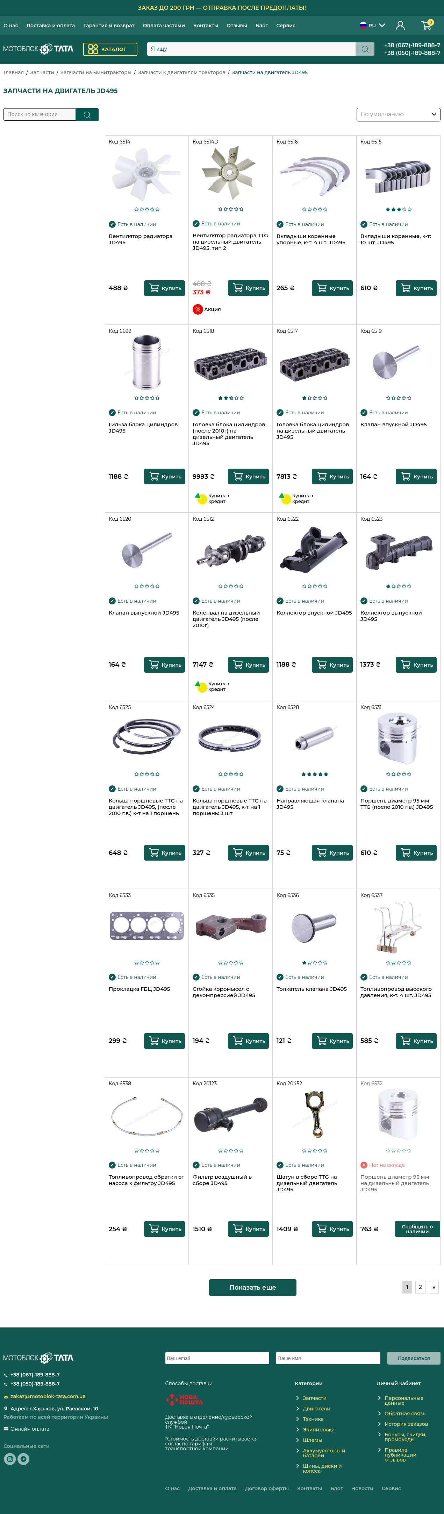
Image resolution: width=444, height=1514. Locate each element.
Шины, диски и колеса (322, 1468)
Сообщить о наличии (417, 1229)
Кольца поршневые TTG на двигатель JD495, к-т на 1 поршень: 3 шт (230, 807)
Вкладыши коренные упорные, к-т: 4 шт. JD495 (311, 239)
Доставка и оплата (51, 25)
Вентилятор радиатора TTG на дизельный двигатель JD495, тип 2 (230, 241)
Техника (313, 1419)
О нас (10, 25)
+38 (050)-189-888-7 (412, 53)
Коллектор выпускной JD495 (391, 616)
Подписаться (414, 1358)
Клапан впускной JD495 (393, 424)
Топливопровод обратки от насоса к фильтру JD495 (146, 1180)
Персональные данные (404, 1400)
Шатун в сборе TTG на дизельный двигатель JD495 (307, 1183)
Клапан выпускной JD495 (144, 613)
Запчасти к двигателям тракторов (181, 72)
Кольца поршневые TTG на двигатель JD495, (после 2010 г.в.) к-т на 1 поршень (146, 807)
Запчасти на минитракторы (95, 72)
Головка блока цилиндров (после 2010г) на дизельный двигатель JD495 (229, 434)
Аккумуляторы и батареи (324, 1453)
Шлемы (312, 1440)
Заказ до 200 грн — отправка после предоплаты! (222, 8)
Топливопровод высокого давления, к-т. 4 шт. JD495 (396, 992)
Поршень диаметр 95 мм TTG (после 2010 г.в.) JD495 (396, 804)
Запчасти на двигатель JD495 (270, 72)
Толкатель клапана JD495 (312, 989)
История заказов (406, 1424)
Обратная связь (405, 1413)
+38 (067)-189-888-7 (412, 45)
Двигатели (316, 1409)
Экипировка (319, 1430)
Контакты (205, 25)
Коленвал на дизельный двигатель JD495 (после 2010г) (226, 619)
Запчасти (42, 72)
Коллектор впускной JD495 (314, 613)
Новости (362, 1488)
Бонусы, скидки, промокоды (405, 1437)
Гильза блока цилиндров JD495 (143, 427)
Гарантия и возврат (108, 25)
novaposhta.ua (228, 1427)
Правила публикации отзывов (400, 1455)
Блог (262, 25)
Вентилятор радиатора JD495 (140, 239)
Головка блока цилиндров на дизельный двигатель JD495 (313, 430)
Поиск (87, 114)
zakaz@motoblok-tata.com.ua (48, 1396)
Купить (171, 288)
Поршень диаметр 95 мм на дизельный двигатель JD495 (394, 1183)
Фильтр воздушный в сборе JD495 (222, 1180)
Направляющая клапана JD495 (310, 804)
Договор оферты (267, 1488)
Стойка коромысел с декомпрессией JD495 (224, 992)
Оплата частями (164, 25)
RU (368, 25)
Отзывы (237, 25)
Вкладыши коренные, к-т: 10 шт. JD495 (395, 239)
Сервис (285, 25)
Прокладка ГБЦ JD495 (139, 989)
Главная (13, 72)
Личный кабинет (401, 25)
